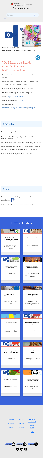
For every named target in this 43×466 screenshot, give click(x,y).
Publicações (11, 423)
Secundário (6, 108)
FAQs (32, 432)
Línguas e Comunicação (15, 96)
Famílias (21, 423)
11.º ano (20, 100)
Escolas (21, 419)
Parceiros (21, 427)
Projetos (11, 427)
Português (14, 108)
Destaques (11, 419)
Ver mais (36, 400)
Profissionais (23, 108)
